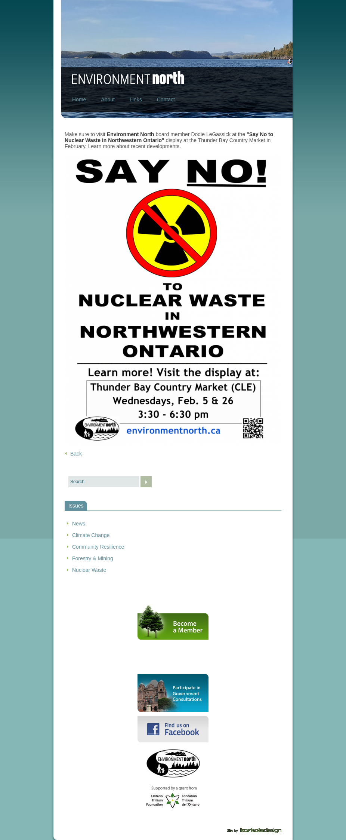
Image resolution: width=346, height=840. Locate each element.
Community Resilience (98, 547)
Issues (75, 506)
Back (76, 454)
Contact (166, 99)
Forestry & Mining (92, 558)
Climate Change (90, 535)
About (108, 99)
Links (136, 99)
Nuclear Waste (89, 570)
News (78, 524)
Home (79, 99)
